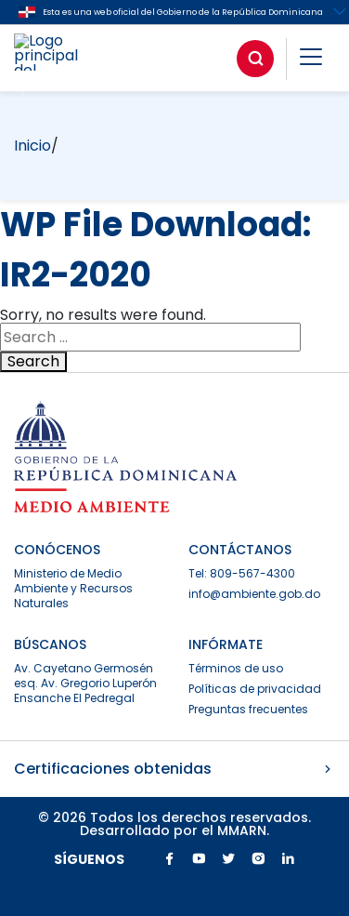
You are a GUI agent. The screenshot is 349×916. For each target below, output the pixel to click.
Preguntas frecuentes (248, 709)
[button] (311, 60)
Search (33, 362)
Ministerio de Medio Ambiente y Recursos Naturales (73, 588)
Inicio (32, 145)
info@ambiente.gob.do (254, 594)
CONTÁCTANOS (239, 549)
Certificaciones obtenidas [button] (174, 768)
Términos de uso (235, 668)
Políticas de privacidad (254, 689)
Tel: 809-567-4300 (241, 573)
